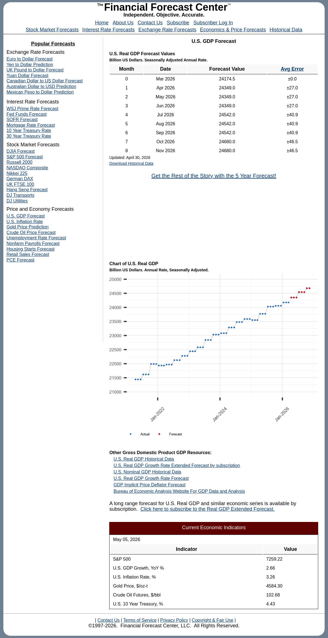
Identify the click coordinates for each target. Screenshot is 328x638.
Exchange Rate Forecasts (167, 30)
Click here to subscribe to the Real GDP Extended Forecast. (207, 509)
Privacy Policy (174, 620)
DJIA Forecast (20, 151)
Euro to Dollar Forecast (29, 59)
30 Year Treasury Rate (28, 136)
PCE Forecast (20, 260)
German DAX (19, 178)
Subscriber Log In (213, 23)
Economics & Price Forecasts (233, 30)
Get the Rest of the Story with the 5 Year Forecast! (213, 176)
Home (101, 23)
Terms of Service (140, 620)
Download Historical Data (131, 163)
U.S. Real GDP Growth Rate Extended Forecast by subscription (176, 465)
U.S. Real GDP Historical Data (143, 459)
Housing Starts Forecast (30, 249)
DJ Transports (20, 195)
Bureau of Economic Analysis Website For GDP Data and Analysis (179, 491)
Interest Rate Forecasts (108, 30)
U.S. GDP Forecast (25, 216)
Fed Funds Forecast (26, 114)
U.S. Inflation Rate (24, 221)
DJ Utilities (17, 200)
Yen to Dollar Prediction (29, 64)
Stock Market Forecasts (52, 30)
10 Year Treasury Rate (28, 130)
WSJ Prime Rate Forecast (32, 108)
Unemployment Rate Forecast (36, 237)
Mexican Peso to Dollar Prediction (40, 92)
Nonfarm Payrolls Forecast (32, 243)
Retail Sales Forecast (27, 254)
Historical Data (285, 30)
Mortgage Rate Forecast (30, 125)
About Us (123, 23)
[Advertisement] (214, 219)
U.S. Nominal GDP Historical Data (147, 472)
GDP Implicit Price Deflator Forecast (149, 484)
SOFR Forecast (22, 119)
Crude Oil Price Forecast (30, 232)
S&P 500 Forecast (24, 156)
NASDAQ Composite (27, 167)
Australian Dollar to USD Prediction (41, 86)
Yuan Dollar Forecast (27, 75)
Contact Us (150, 23)
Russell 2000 (19, 162)
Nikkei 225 (16, 173)
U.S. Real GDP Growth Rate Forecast (151, 478)
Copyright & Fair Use (213, 620)
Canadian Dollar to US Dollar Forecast (44, 80)
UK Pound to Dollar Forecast (35, 70)
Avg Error (292, 69)
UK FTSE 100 (20, 184)
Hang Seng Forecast (27, 189)
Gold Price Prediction (27, 227)
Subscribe (178, 23)
